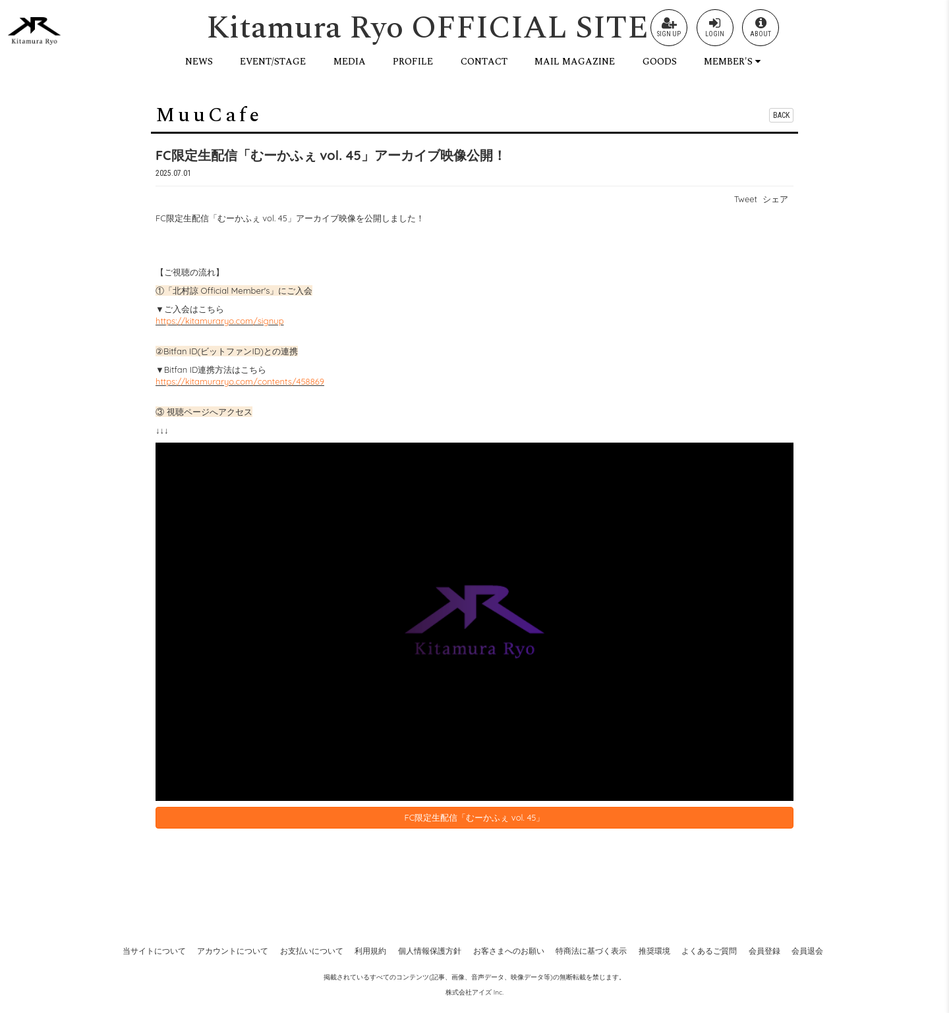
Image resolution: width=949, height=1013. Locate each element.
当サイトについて (154, 951)
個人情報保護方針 (429, 951)
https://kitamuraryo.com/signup (220, 320)
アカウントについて (232, 951)
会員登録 (764, 951)
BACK (781, 115)
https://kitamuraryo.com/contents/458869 (240, 381)
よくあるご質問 (709, 951)
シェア (775, 199)
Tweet (745, 199)
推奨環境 (654, 951)
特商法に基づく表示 (591, 951)
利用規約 (370, 951)
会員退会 (807, 951)
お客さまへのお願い (508, 951)
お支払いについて (311, 951)
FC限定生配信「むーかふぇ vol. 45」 (475, 817)
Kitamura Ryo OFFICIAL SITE (427, 28)
